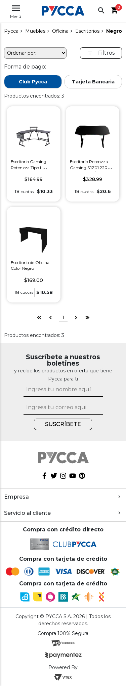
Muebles (35, 31)
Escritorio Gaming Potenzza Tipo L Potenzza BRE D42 (30, 167)
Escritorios (87, 31)
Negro (114, 31)
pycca (11, 31)
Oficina (60, 31)
